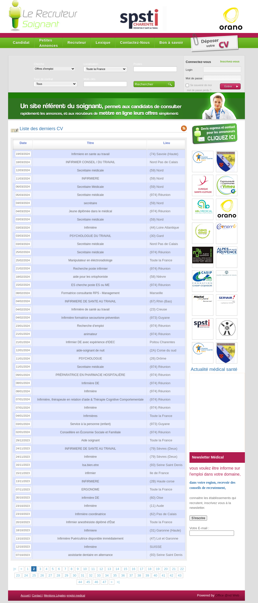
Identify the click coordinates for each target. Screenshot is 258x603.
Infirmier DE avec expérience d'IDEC (90, 342)
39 (147, 575)
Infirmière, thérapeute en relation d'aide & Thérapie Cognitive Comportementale (90, 399)
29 (66, 575)
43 (179, 575)
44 (80, 582)
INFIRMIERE (90, 178)
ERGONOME (90, 489)
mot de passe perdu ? (199, 90)
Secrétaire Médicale (90, 187)
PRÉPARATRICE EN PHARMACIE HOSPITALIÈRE (90, 375)
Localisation (91, 63)
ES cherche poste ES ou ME (90, 285)
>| (118, 582)
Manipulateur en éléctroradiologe (90, 260)
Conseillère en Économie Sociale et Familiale (90, 432)
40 (155, 575)
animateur (90, 334)
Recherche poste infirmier (90, 268)
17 (141, 569)
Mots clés (89, 79)
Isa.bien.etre (90, 465)
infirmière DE (90, 498)
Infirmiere (90, 530)
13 (109, 569)
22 (182, 569)
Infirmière (90, 227)
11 (93, 569)
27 (50, 575)
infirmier (90, 473)
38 (139, 575)
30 (74, 575)
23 (18, 575)
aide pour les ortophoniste (90, 276)
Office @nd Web (227, 595)
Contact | (37, 595)
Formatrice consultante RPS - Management (90, 293)
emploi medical (76, 595)
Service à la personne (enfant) (90, 424)
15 (125, 569)
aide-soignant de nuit (90, 350)
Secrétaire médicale (90, 170)
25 (34, 575)
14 (117, 569)
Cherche (39, 63)
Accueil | (26, 595)
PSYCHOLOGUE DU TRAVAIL (90, 236)
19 (157, 569)
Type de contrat (43, 79)
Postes (138, 63)
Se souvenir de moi (201, 85)
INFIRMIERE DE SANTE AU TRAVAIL (90, 301)
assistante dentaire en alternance (90, 555)
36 (123, 575)
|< (14, 569)
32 (90, 575)
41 (163, 575)
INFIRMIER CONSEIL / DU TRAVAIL (90, 162)
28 (58, 575)
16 (133, 569)
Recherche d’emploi (90, 326)
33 (99, 575)
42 (171, 575)
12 (101, 569)
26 (42, 575)
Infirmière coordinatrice (90, 514)
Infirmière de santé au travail (90, 309)
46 (96, 582)
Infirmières (90, 416)
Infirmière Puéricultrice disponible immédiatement (90, 538)
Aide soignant (90, 440)
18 (149, 569)
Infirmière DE (90, 383)
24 (26, 575)
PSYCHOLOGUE (90, 358)
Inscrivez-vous (229, 61)
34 (107, 575)
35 (115, 575)
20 (166, 569)
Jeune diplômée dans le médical (90, 211)
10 (85, 569)
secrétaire (90, 203)
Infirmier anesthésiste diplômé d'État (90, 522)
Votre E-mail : (199, 528)
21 (174, 569)
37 (131, 575)
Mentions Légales (55, 595)
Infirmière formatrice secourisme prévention (90, 318)
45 (88, 582)
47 (104, 582)
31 (82, 575)
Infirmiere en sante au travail (90, 154)
